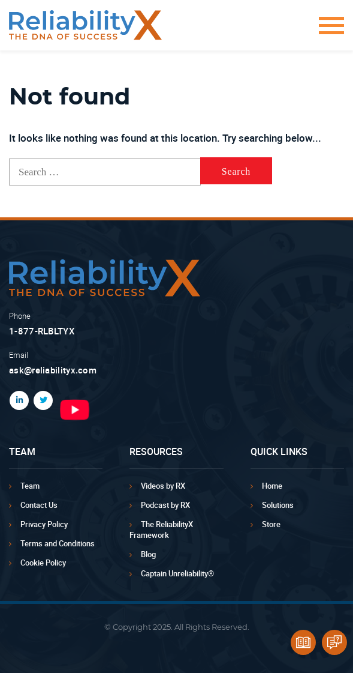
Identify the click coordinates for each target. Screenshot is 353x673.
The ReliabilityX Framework (161, 529)
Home (272, 485)
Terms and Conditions (57, 543)
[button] (327, 32)
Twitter (41, 400)
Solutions (278, 504)
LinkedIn (17, 400)
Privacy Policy (44, 524)
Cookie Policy (43, 562)
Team (30, 485)
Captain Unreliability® (177, 573)
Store (271, 524)
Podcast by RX (165, 504)
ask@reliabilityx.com (52, 370)
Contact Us (39, 504)
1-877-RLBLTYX (42, 331)
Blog (148, 554)
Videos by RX (163, 485)
